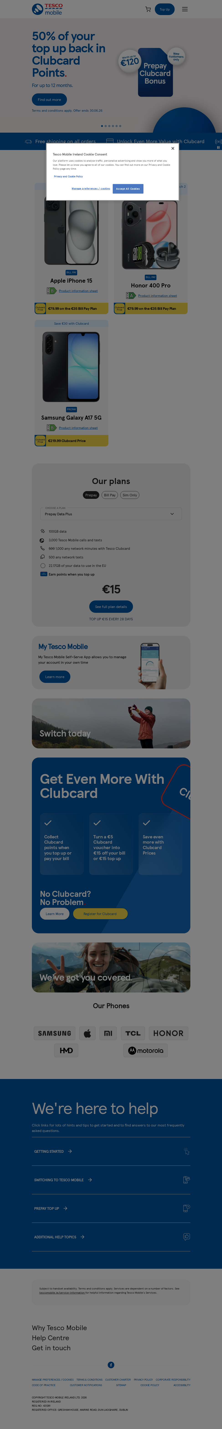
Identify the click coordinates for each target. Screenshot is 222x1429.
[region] (112, 172)
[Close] (173, 148)
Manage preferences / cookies (91, 188)
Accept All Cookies (128, 188)
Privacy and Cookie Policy (68, 176)
